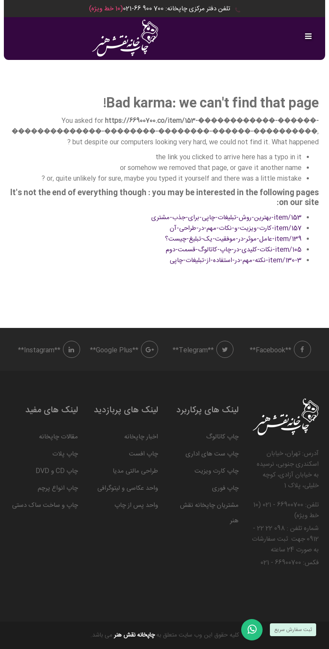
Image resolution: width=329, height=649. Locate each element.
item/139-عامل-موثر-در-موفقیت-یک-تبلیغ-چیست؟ (233, 239)
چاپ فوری (225, 488)
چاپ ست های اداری (212, 454)
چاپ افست (143, 454)
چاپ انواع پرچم (58, 488)
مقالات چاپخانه (58, 437)
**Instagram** (49, 350)
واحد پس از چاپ (136, 505)
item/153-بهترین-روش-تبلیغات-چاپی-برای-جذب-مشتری (226, 217)
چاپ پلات (65, 454)
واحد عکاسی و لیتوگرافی (127, 488)
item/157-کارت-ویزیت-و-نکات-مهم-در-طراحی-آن (236, 228)
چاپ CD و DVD (57, 471)
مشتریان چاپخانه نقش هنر (209, 513)
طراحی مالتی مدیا (135, 471)
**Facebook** (280, 350)
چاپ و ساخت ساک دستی (45, 505)
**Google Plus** (124, 350)
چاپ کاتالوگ (222, 437)
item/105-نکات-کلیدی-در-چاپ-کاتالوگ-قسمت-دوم (234, 249)
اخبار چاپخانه (141, 437)
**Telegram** (203, 350)
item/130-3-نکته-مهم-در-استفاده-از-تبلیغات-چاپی (236, 260)
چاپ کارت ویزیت (216, 471)
